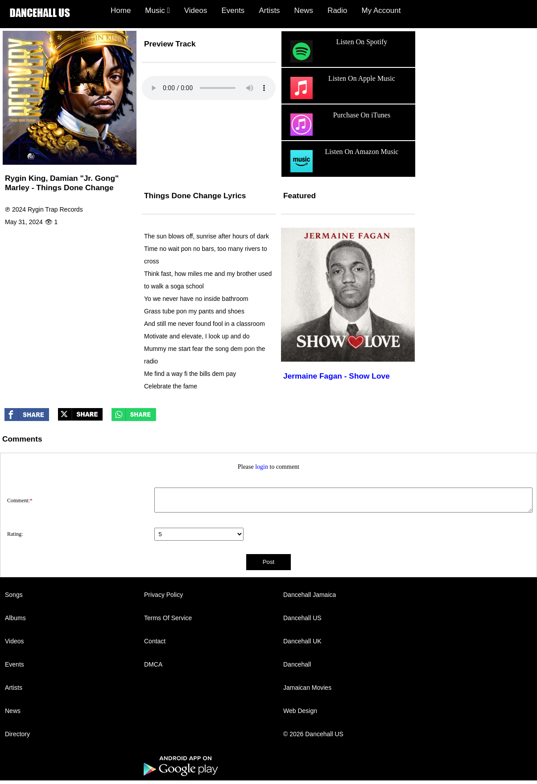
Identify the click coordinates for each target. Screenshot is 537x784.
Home (121, 10)
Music (157, 10)
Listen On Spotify (337, 51)
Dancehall (297, 664)
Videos (195, 10)
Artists (269, 10)
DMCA (153, 664)
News (304, 10)
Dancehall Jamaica (309, 594)
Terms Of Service (168, 617)
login (261, 466)
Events (232, 10)
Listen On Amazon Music (343, 161)
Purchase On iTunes (339, 124)
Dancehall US (302, 617)
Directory (17, 734)
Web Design (300, 710)
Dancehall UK (302, 641)
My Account (381, 10)
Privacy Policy (163, 594)
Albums (15, 617)
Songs (14, 594)
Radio (337, 10)
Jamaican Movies (307, 687)
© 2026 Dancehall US (313, 734)
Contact (154, 641)
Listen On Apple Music (341, 88)
